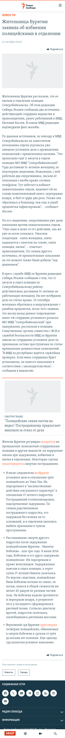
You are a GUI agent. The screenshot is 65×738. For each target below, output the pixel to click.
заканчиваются (13, 464)
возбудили (41, 473)
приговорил (48, 625)
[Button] (54, 49)
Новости (8, 15)
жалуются (48, 442)
